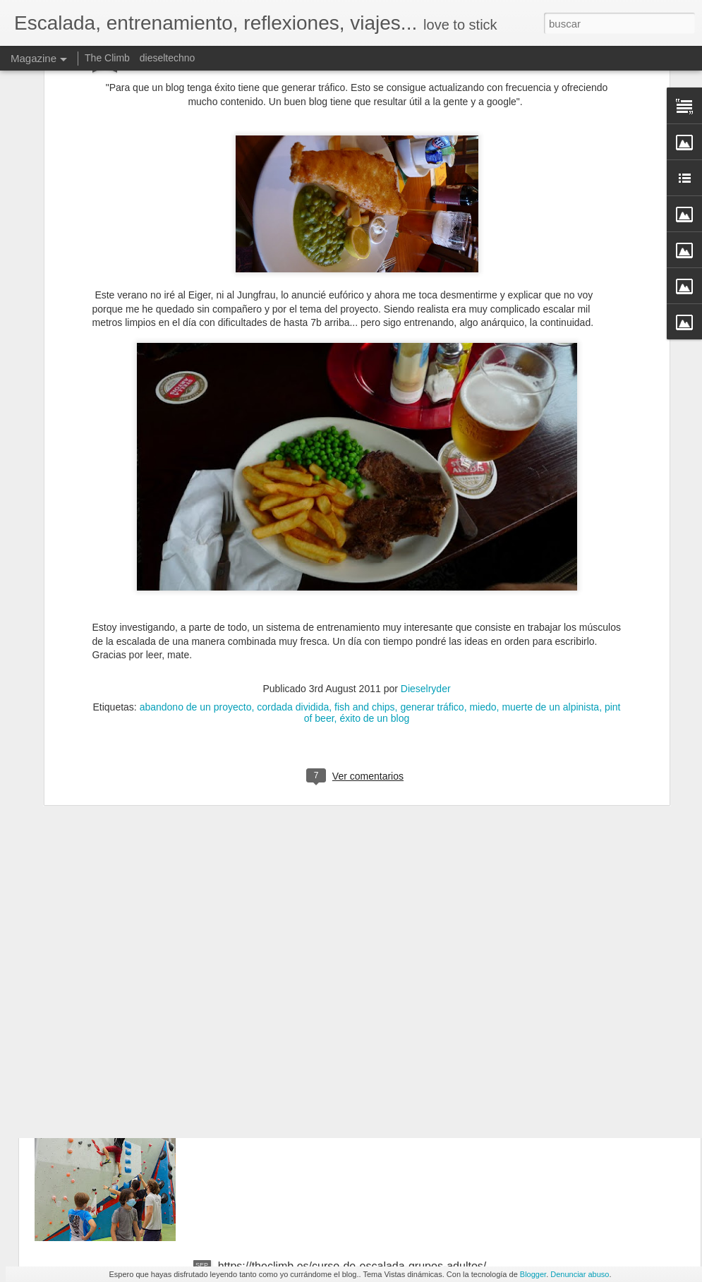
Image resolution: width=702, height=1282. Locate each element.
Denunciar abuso (579, 1274)
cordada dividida (293, 571)
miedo (482, 571)
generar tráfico (432, 571)
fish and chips (364, 571)
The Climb (107, 58)
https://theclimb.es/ (265, 1106)
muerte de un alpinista (550, 571)
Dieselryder (426, 553)
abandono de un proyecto (196, 571)
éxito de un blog (374, 582)
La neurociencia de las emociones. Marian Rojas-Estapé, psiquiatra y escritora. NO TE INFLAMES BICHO (341, 958)
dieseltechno (167, 58)
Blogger (533, 1274)
